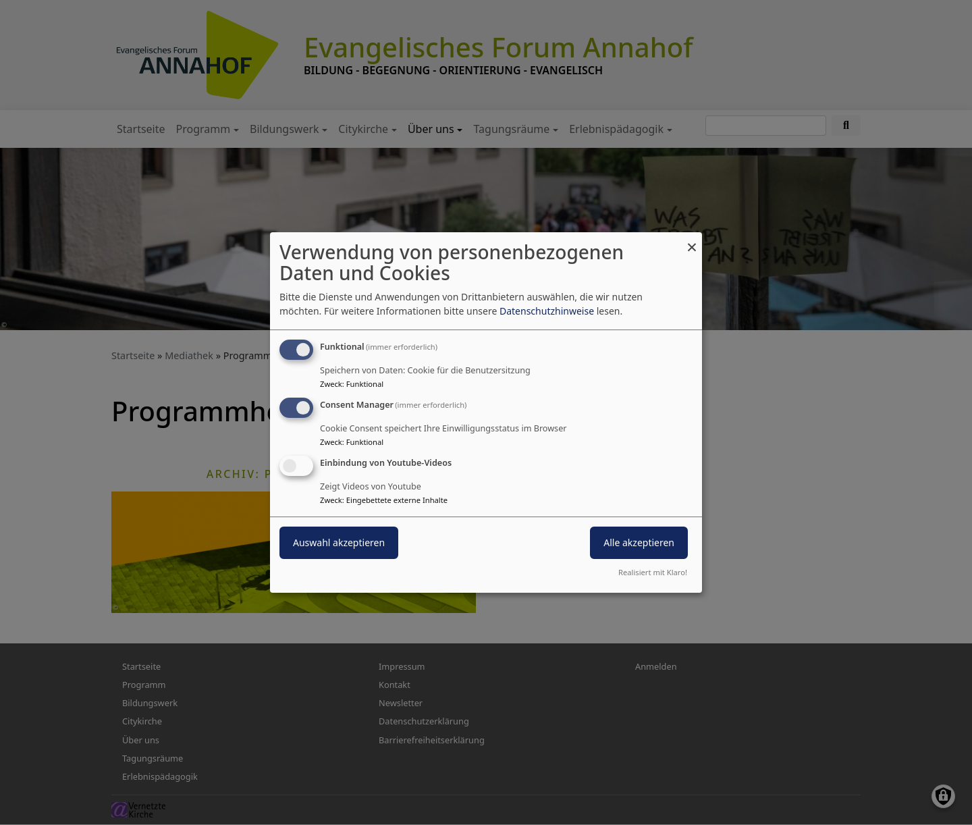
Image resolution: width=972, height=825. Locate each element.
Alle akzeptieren (638, 542)
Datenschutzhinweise (547, 310)
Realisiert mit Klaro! (652, 572)
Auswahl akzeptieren (339, 542)
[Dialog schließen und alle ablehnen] (692, 240)
